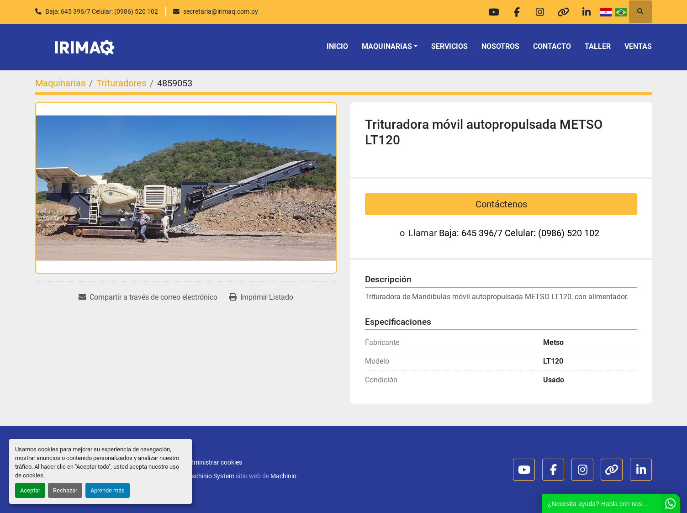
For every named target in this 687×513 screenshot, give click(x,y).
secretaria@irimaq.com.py (220, 11)
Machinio (283, 476)
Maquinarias (387, 46)
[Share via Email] (148, 297)
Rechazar (65, 490)
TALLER (598, 46)
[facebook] (516, 11)
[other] (563, 11)
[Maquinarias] (60, 83)
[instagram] (539, 11)
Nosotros (500, 46)
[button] (389, 46)
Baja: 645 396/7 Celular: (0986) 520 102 (101, 11)
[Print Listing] (261, 297)
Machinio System (210, 476)
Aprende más (107, 490)
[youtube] (493, 11)
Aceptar (30, 490)
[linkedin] (586, 11)
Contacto (552, 46)
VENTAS (638, 46)
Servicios (449, 46)
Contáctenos (501, 204)
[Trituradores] (121, 83)
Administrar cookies (214, 462)
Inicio (337, 46)
